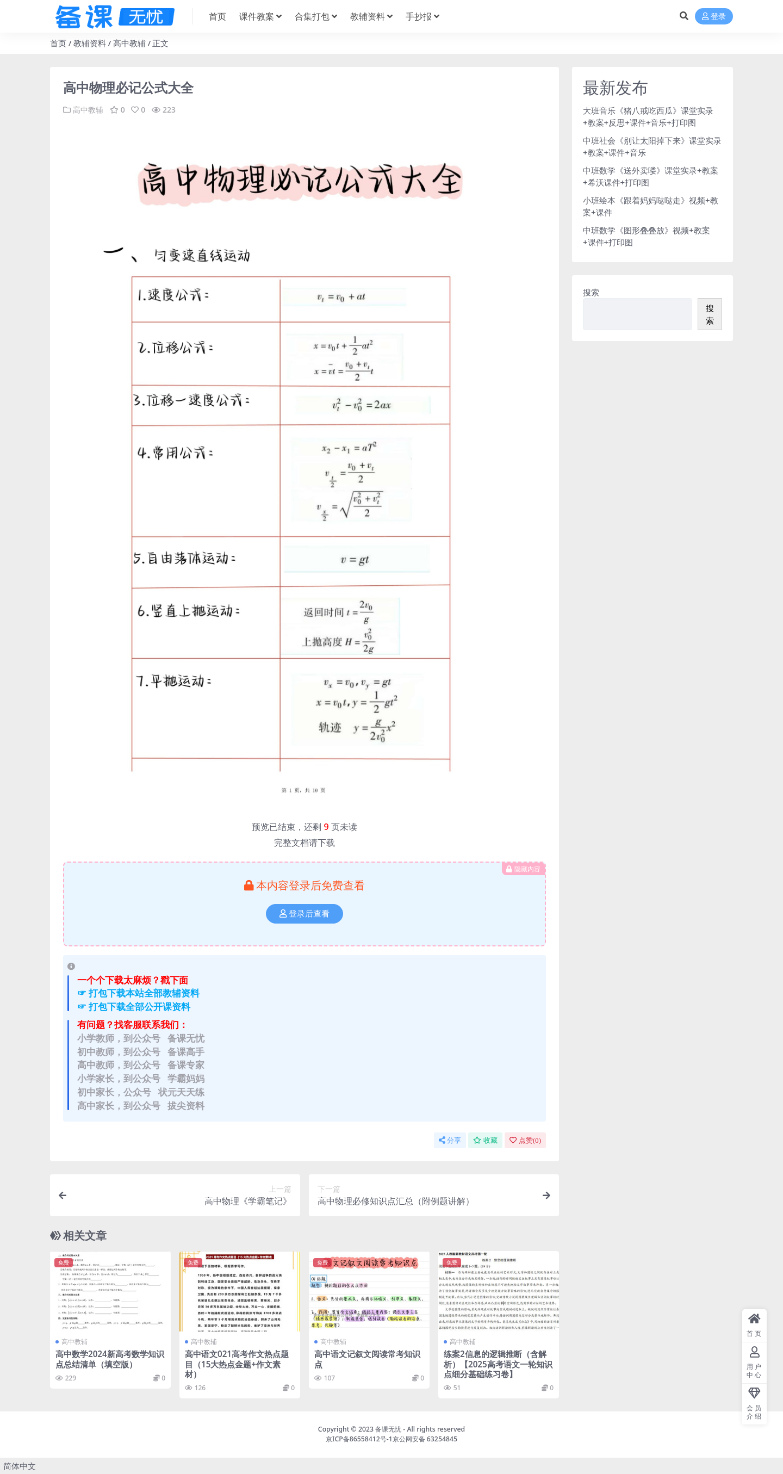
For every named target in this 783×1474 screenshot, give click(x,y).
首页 (58, 43)
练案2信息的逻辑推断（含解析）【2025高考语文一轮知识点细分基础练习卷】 (498, 1363)
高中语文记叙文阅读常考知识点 (367, 1358)
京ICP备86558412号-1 (359, 1439)
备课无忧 (388, 1429)
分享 (450, 1140)
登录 (714, 17)
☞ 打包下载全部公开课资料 (133, 1006)
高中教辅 (129, 43)
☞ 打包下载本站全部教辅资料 (138, 993)
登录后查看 (304, 913)
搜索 (591, 292)
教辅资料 (89, 43)
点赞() (525, 1140)
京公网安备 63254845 (425, 1439)
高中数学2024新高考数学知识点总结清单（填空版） (109, 1358)
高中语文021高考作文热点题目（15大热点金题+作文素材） (237, 1363)
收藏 (485, 1140)
